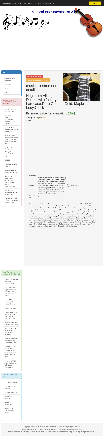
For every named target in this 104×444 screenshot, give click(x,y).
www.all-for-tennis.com (8, 397)
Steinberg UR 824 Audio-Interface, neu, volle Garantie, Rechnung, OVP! (11, 364)
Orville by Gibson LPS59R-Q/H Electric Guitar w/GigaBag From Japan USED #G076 (11, 140)
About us (7, 88)
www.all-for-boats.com (11, 417)
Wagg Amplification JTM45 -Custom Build (11, 171)
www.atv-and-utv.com (11, 382)
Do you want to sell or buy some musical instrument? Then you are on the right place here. (52, 429)
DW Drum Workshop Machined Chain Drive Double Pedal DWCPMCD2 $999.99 (11, 315)
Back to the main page (34, 76)
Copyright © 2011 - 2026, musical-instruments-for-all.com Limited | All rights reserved (52, 427)
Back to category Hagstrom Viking (38, 80)
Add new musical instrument (10, 79)
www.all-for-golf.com (11, 392)
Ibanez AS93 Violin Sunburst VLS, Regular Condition (10, 302)
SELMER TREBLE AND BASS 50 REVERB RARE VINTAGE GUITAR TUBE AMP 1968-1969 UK (10, 352)
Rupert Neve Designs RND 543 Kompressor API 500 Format (11, 200)
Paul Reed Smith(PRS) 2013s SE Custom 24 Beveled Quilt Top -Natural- (10, 119)
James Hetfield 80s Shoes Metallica (10, 110)
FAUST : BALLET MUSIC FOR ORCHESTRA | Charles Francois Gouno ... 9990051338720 (10, 181)
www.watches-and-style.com (10, 387)
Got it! (95, 3)
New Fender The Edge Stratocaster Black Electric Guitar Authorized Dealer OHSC (11, 292)
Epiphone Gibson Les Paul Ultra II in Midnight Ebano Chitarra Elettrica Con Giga (11, 152)
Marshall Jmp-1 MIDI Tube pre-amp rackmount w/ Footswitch (11, 331)
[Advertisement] (52, 54)
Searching (8, 84)
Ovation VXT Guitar (11, 308)
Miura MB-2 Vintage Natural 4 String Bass (11, 323)
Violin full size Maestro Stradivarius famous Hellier (11, 192)
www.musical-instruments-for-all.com (9, 411)
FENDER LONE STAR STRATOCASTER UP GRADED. (11, 163)
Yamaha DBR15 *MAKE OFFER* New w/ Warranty (11, 129)
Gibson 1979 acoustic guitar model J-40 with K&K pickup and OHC (11, 281)
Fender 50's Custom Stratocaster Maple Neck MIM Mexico (11, 341)
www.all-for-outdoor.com (8, 403)
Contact (7, 92)
